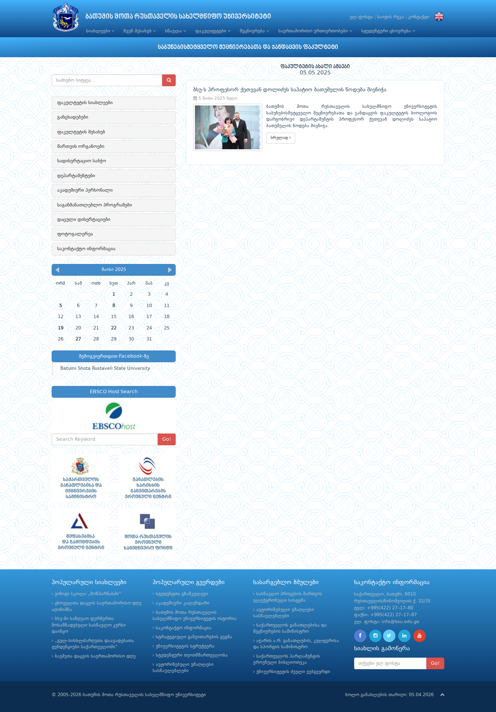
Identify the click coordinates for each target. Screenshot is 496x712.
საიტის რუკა (390, 17)
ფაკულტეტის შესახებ (81, 132)
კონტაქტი (418, 17)
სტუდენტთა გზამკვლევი (182, 594)
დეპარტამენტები (76, 175)
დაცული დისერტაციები (83, 219)
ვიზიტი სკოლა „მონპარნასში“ (88, 594)
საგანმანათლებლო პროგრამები (94, 205)
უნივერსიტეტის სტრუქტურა (185, 646)
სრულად (281, 137)
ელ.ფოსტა (361, 17)
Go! (166, 439)
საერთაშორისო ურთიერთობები (315, 31)
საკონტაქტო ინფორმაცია (86, 248)
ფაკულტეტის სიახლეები (85, 102)
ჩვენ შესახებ (140, 31)
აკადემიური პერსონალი (85, 190)
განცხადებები (72, 117)
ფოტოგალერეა (75, 234)
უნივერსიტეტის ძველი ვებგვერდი (293, 672)
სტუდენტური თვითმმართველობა (192, 655)
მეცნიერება (254, 31)
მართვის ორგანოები (80, 146)
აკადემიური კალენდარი (182, 603)
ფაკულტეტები (212, 31)
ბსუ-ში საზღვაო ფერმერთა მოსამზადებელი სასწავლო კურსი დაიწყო (89, 625)
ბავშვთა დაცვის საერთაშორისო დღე (95, 656)
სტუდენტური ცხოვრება (388, 31)
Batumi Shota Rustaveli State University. (105, 368)
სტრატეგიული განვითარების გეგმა (194, 637)
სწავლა (175, 31)
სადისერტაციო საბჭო (81, 161)
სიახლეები (100, 31)
